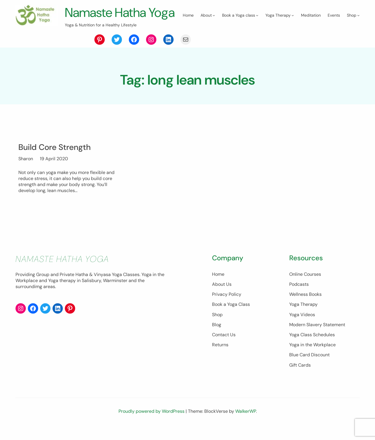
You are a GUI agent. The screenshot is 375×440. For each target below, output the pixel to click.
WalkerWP (245, 423)
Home (183, 286)
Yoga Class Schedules (295, 347)
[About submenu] (46, 37)
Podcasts (282, 296)
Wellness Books (288, 306)
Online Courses (288, 286)
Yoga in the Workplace (295, 357)
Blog (181, 337)
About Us (187, 296)
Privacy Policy (192, 306)
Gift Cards (283, 377)
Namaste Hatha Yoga (124, 12)
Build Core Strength (56, 159)
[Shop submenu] (191, 37)
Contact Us (189, 347)
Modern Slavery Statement (300, 337)
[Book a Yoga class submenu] (90, 37)
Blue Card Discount (292, 367)
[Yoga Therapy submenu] (125, 37)
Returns (185, 357)
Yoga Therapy (286, 316)
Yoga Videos (285, 327)
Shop (182, 327)
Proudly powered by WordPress (152, 423)
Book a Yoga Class (196, 316)
